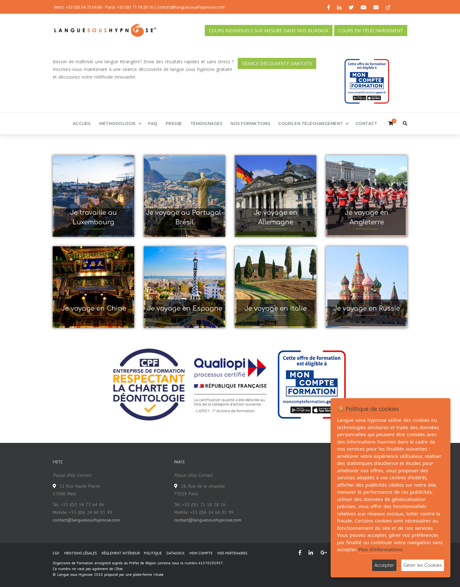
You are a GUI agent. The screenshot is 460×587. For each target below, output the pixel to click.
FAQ (152, 123)
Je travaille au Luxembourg (93, 217)
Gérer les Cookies (422, 565)
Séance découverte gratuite (277, 63)
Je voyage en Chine (93, 308)
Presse (174, 123)
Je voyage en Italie (275, 308)
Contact (367, 123)
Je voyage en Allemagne (275, 217)
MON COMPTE (200, 553)
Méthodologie (117, 123)
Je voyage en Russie (366, 308)
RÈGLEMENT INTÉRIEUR (121, 553)
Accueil (82, 123)
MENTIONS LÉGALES (80, 553)
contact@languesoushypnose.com (86, 520)
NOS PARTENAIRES (232, 553)
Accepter (384, 565)
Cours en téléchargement (370, 30)
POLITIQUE (153, 553)
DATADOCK (175, 553)
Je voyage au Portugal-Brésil (185, 217)
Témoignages (206, 123)
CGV (56, 553)
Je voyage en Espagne (184, 308)
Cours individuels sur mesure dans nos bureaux (268, 30)
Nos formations (250, 123)
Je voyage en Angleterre (366, 217)
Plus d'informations (380, 549)
